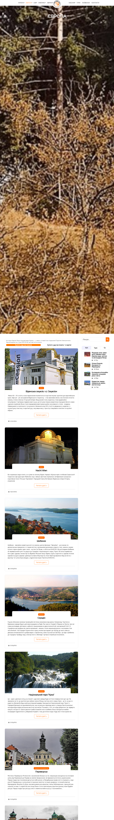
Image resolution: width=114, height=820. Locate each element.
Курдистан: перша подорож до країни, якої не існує (98, 383)
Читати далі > (41, 415)
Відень (41, 388)
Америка (41, 3)
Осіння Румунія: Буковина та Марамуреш (97, 365)
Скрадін (41, 618)
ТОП (86, 348)
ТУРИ (78, 3)
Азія (35, 3)
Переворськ (41, 771)
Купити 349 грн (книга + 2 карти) (59, 345)
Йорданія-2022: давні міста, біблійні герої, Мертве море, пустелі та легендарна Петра (99, 355)
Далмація (41, 537)
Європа (29, 3)
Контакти (95, 3)
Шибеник (41, 541)
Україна (21, 3)
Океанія (72, 3)
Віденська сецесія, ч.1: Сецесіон (41, 391)
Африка (50, 3)
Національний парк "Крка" (41, 694)
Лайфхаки (86, 3)
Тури (95, 348)
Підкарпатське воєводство (41, 768)
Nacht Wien (41, 470)
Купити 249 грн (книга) (23, 345)
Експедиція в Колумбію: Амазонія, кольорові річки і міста (100, 374)
